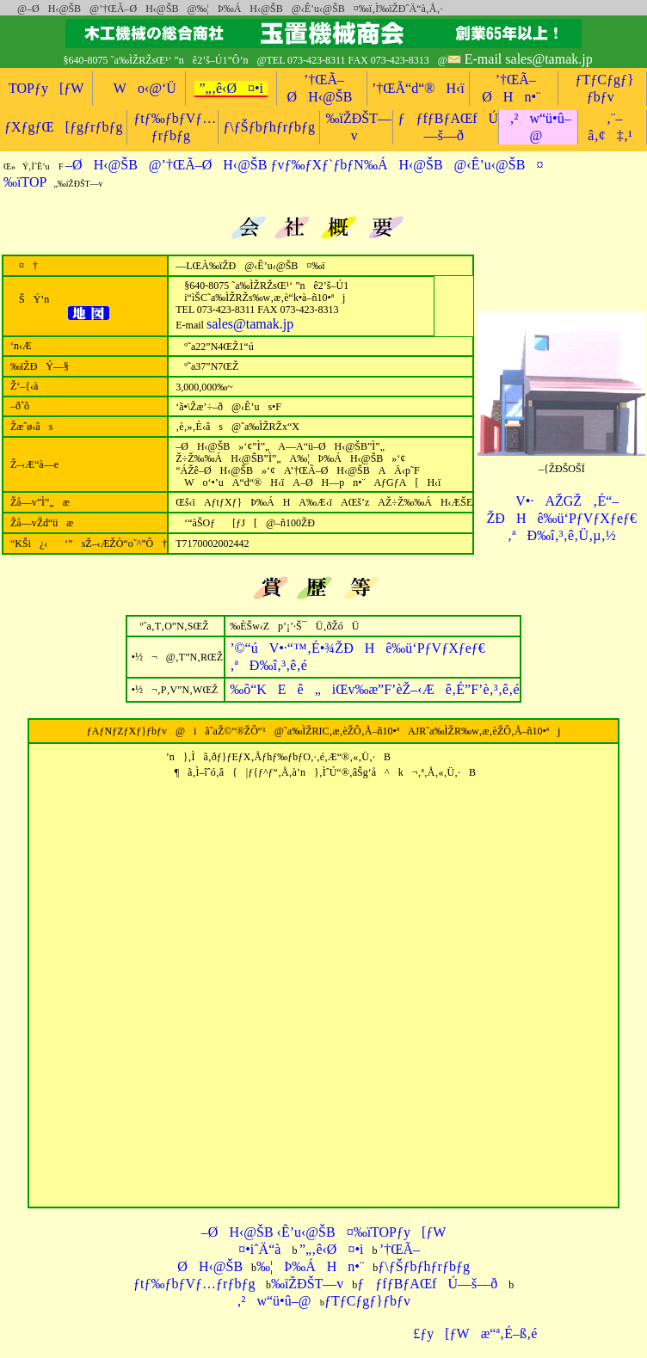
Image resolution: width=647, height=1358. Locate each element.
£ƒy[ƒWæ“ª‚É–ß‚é (469, 1333)
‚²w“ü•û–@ (274, 1300)
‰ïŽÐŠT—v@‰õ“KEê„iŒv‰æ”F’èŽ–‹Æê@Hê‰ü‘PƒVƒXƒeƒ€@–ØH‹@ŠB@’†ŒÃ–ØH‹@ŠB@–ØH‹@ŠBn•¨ (302, 33)
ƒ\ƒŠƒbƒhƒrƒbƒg (269, 127)
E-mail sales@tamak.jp (529, 59)
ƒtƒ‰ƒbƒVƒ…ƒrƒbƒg (194, 1283)
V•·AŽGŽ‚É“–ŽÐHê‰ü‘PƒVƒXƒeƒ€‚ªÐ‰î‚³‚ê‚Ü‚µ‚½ (562, 518)
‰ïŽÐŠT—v (307, 1283)
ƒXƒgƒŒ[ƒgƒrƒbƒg (63, 127)
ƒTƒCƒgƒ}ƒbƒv (367, 1300)
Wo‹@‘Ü (139, 88)
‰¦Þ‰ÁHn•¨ (310, 1266)
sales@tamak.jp (249, 323)
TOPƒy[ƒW (46, 88)
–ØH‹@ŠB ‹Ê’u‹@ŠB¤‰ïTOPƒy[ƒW (324, 1232)
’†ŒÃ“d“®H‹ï (418, 88)
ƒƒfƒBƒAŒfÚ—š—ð (427, 1283)
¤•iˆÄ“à (253, 1249)
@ (18, 9)
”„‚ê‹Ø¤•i (231, 88)
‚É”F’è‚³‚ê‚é (374, 689)
